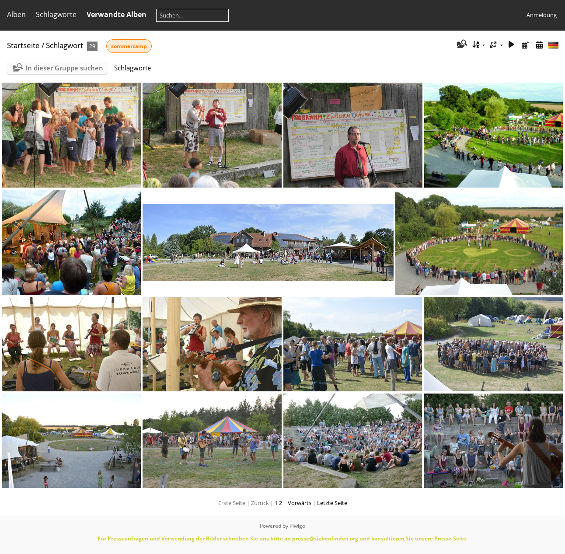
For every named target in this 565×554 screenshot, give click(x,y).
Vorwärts (299, 503)
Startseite (23, 45)
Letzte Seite (332, 503)
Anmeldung (542, 15)
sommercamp (129, 46)
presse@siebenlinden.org (325, 538)
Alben (16, 14)
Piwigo (297, 526)
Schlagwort (64, 45)
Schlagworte (56, 14)
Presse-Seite (450, 538)
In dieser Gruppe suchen (64, 67)
